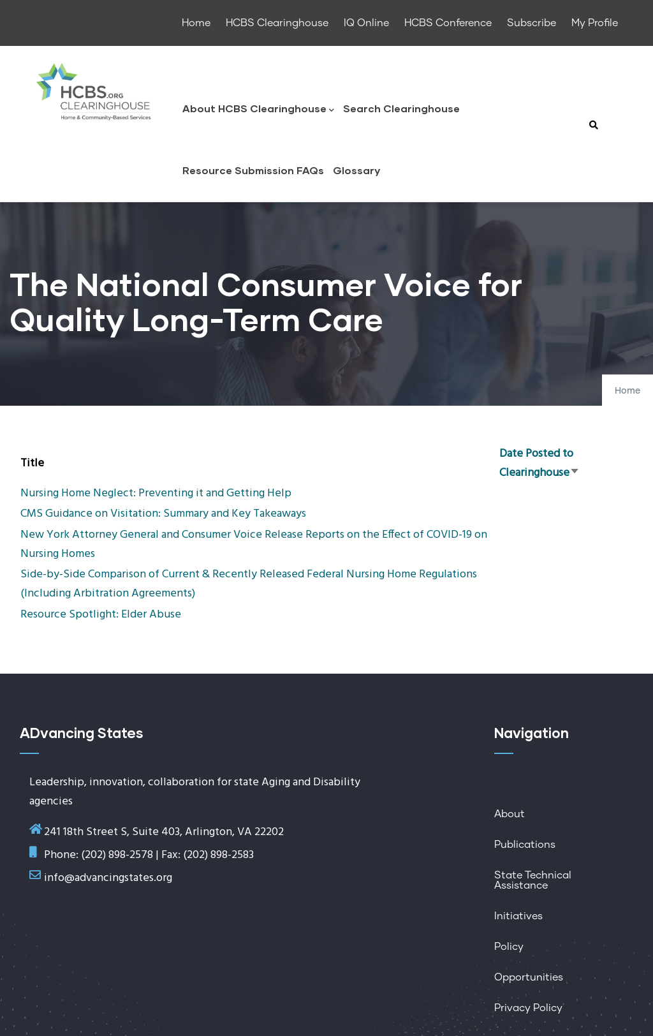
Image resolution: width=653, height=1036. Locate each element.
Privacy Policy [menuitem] (528, 1008)
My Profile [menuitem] (594, 23)
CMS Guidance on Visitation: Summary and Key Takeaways (163, 514)
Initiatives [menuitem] (518, 916)
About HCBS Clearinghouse (258, 109)
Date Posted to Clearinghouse (539, 463)
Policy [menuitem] (509, 947)
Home (627, 391)
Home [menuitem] (196, 23)
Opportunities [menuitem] (528, 977)
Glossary (356, 170)
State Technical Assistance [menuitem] (532, 880)
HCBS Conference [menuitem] (448, 23)
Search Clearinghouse (401, 108)
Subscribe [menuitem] (531, 23)
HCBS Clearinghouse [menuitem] (277, 23)
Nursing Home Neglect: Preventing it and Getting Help (155, 493)
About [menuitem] (509, 814)
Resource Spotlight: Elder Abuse (100, 614)
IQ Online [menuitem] (366, 23)
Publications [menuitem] (524, 845)
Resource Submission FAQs (253, 170)
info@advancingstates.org (108, 878)
